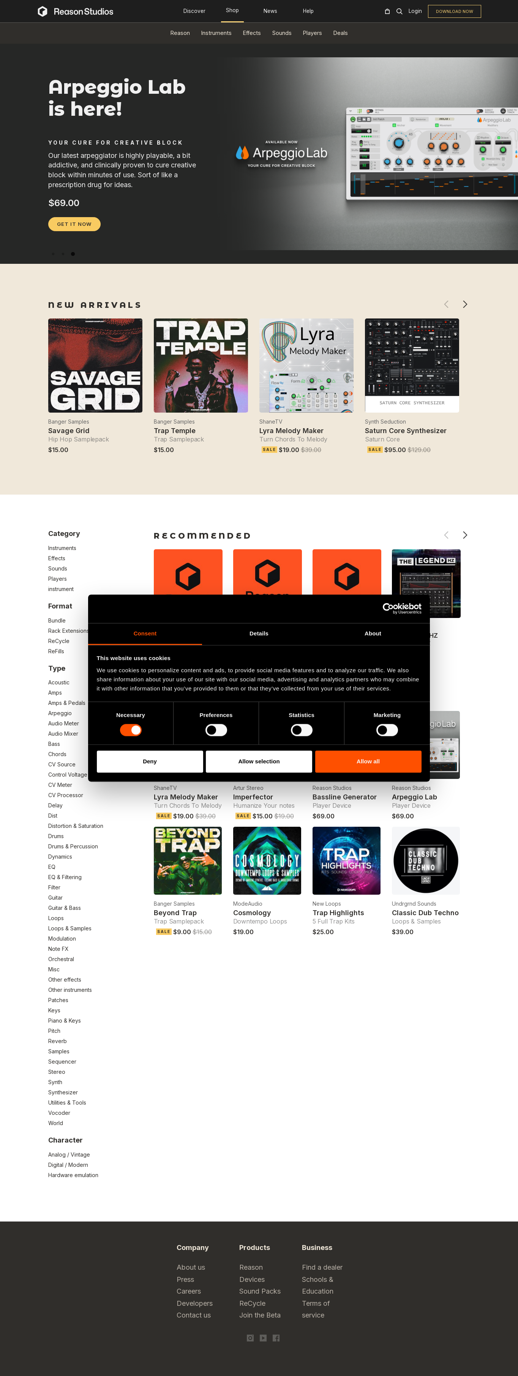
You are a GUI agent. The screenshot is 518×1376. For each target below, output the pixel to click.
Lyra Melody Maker (291, 431)
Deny (150, 761)
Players (312, 33)
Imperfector (253, 797)
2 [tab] (63, 254)
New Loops (327, 903)
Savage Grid (69, 431)
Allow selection (259, 761)
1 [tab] (53, 254)
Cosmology (252, 913)
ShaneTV (271, 421)
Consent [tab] (145, 633)
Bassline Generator (345, 797)
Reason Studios (332, 788)
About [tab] (373, 633)
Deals (340, 33)
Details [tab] (259, 633)
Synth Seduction (385, 421)
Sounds (282, 33)
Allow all (368, 761)
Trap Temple (175, 431)
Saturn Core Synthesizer (406, 431)
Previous (446, 304)
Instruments (216, 33)
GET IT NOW (74, 224)
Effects (252, 33)
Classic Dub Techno (425, 913)
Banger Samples (68, 421)
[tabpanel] (259, 246)
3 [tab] (73, 254)
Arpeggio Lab (414, 797)
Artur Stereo (248, 788)
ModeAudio (247, 903)
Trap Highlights (338, 913)
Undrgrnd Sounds (414, 903)
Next (465, 304)
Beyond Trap (175, 913)
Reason (180, 33)
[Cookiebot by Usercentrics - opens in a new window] (388, 608)
